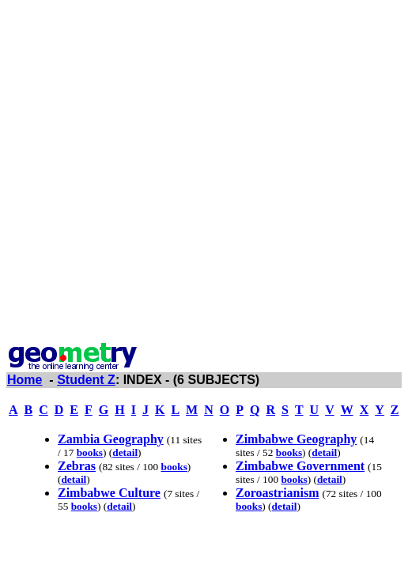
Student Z (86, 379)
